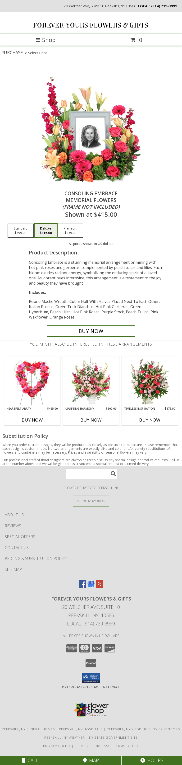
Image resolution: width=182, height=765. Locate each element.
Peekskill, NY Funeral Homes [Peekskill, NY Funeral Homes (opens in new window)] (28, 729)
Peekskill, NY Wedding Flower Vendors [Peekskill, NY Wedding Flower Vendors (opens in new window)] (143, 729)
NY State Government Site (113, 737)
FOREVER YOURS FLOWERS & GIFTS (90, 25)
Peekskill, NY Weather (64, 737)
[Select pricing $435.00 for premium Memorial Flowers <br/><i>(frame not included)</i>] (70, 231)
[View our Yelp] (99, 586)
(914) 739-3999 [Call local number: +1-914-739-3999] (164, 6)
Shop (45, 40)
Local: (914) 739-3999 (91, 623)
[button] (91, 678)
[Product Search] (91, 473)
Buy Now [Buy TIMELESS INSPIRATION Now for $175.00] (149, 420)
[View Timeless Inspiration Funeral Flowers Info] (150, 381)
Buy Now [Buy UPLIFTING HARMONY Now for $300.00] (91, 420)
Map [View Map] (91, 760)
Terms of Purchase (92, 746)
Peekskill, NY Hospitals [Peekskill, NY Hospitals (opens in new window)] (81, 729)
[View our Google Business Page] (91, 586)
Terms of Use (126, 746)
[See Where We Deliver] (91, 501)
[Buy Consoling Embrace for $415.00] (91, 331)
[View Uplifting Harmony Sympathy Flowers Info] (91, 381)
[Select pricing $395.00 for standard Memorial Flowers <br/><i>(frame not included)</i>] (20, 231)
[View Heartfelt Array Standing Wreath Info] (32, 381)
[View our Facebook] (82, 586)
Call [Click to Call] (30, 760)
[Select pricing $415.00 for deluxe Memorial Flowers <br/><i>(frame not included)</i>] (46, 231)
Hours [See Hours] (151, 760)
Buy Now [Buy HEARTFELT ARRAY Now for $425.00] (32, 420)
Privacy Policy (56, 746)
